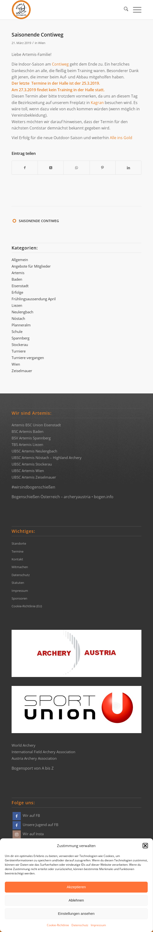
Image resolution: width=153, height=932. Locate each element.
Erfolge (17, 292)
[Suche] (123, 9)
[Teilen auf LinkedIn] (128, 167)
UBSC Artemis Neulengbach (34, 451)
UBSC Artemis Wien (28, 470)
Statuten (18, 582)
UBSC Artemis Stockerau (32, 464)
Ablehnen (76, 900)
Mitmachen (20, 567)
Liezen (17, 305)
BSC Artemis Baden (27, 431)
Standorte (19, 543)
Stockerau (20, 344)
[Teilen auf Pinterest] (102, 167)
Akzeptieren (76, 887)
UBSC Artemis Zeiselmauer (34, 477)
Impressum (98, 925)
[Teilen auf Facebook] (25, 167)
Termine (17, 551)
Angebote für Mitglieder (31, 266)
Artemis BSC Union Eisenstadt (36, 424)
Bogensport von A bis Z (33, 768)
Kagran (97, 102)
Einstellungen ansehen (76, 913)
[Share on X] (50, 167)
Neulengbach (22, 311)
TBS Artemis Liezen (27, 444)
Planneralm (21, 325)
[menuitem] (123, 9)
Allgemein (20, 259)
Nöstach (18, 318)
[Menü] (134, 9)
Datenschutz (79, 925)
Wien (41, 43)
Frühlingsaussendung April (34, 298)
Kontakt (17, 559)
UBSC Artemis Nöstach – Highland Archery (47, 457)
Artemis (18, 272)
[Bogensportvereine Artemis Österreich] (64, 9)
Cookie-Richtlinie (58, 925)
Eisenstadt (20, 285)
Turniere (19, 351)
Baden (17, 279)
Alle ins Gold (121, 137)
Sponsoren (19, 598)
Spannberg (20, 338)
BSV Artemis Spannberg (31, 438)
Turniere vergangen (28, 357)
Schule (17, 331)
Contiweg (60, 64)
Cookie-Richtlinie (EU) (27, 606)
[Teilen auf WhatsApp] (76, 167)
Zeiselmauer (22, 370)
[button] (145, 845)
